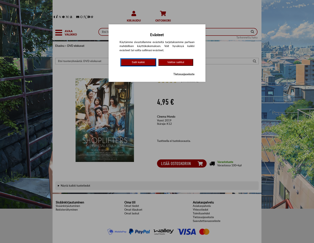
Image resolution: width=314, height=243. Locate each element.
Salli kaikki (138, 62)
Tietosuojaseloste (183, 74)
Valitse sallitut (175, 62)
